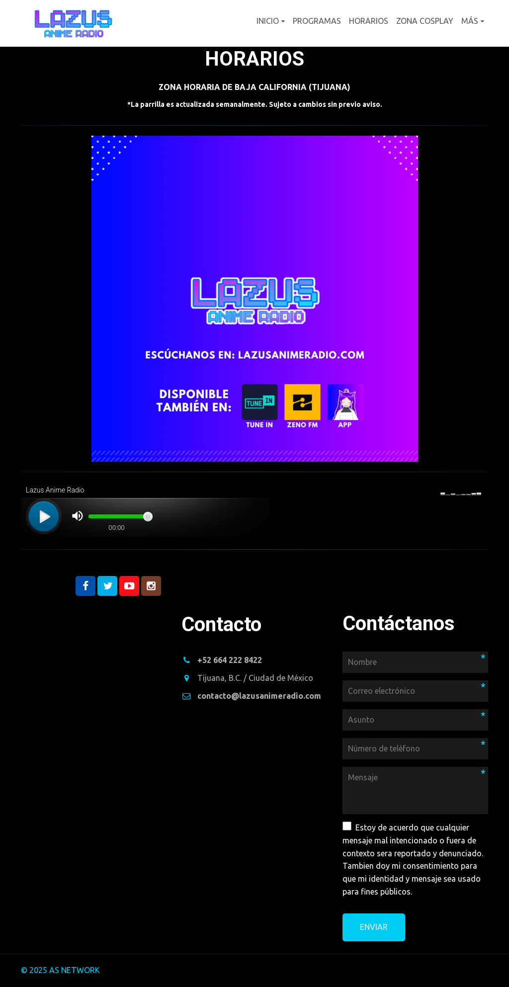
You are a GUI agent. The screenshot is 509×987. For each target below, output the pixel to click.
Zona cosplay (424, 20)
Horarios (368, 20)
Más (469, 20)
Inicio (267, 20)
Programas (317, 20)
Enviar (374, 926)
